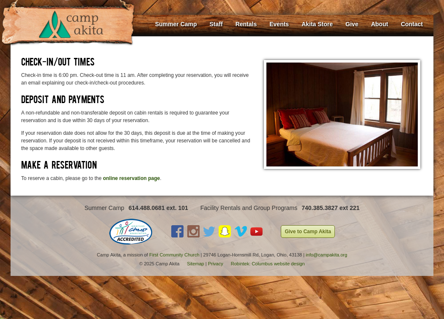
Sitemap (195, 263)
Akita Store (317, 24)
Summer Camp (176, 24)
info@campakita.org (326, 254)
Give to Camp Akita (308, 231)
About (379, 24)
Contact (412, 24)
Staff (216, 24)
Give (351, 24)
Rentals (246, 24)
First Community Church (174, 254)
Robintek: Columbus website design (268, 263)
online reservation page (131, 178)
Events (279, 24)
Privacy (215, 263)
